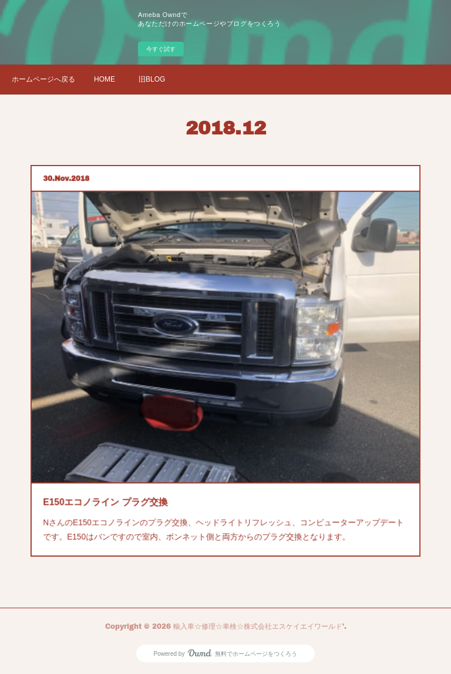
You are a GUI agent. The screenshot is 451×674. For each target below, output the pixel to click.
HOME (104, 79)
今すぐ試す (161, 49)
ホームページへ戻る (43, 79)
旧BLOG (152, 79)
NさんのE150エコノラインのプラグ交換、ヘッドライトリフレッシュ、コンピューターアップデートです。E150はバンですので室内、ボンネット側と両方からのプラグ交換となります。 (224, 507)
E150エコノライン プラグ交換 (122, 483)
